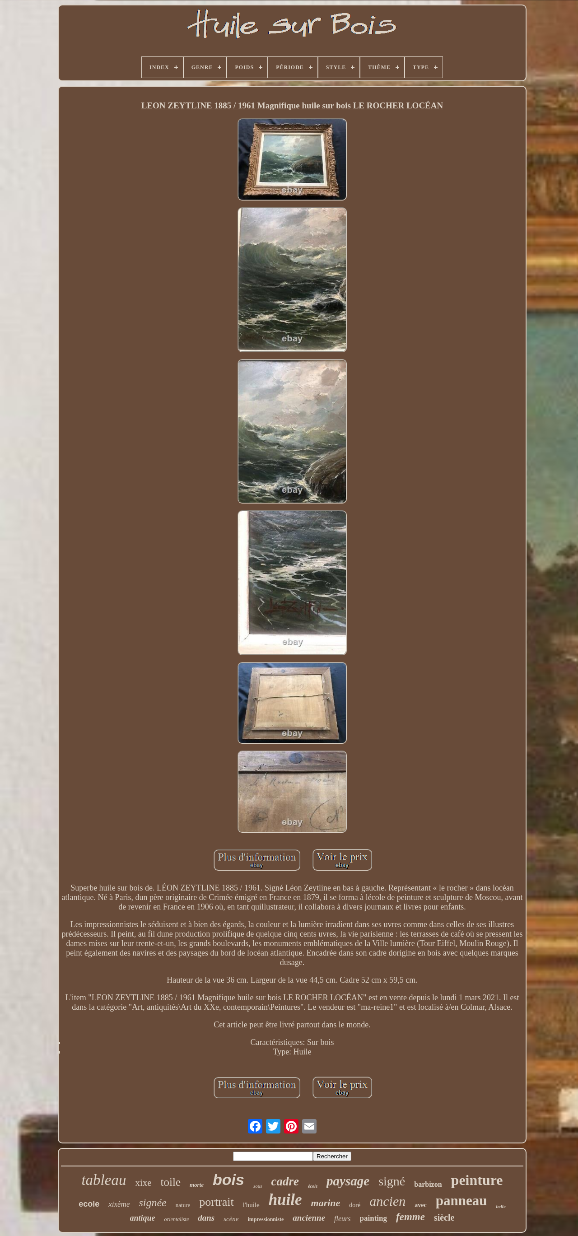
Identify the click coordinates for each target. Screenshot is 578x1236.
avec (420, 1205)
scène (231, 1218)
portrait (216, 1201)
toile (171, 1182)
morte (197, 1184)
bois (228, 1179)
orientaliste (176, 1219)
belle (500, 1206)
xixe (143, 1182)
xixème (119, 1204)
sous (257, 1186)
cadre (285, 1181)
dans (206, 1217)
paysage (347, 1181)
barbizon (428, 1184)
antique (142, 1217)
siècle (444, 1217)
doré (354, 1205)
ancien (387, 1201)
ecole (89, 1203)
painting (373, 1218)
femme (410, 1216)
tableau (103, 1180)
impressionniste (266, 1219)
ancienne (309, 1217)
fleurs (342, 1218)
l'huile (251, 1204)
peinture (477, 1180)
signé (391, 1181)
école (312, 1186)
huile (285, 1199)
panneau (461, 1200)
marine (325, 1202)
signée (152, 1202)
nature (183, 1205)
